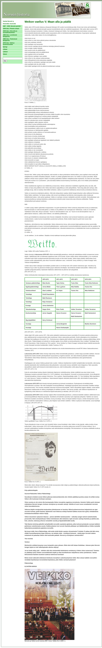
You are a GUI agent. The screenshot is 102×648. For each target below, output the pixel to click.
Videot (5, 54)
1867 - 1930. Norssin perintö (11, 26)
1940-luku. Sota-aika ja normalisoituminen (10, 31)
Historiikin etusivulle (9, 23)
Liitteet (5, 49)
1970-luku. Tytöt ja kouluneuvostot (8, 43)
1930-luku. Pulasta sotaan (11, 28)
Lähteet (5, 52)
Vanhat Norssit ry (8, 21)
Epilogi (5, 47)
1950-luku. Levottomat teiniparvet (10, 35)
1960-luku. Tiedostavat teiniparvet (10, 39)
